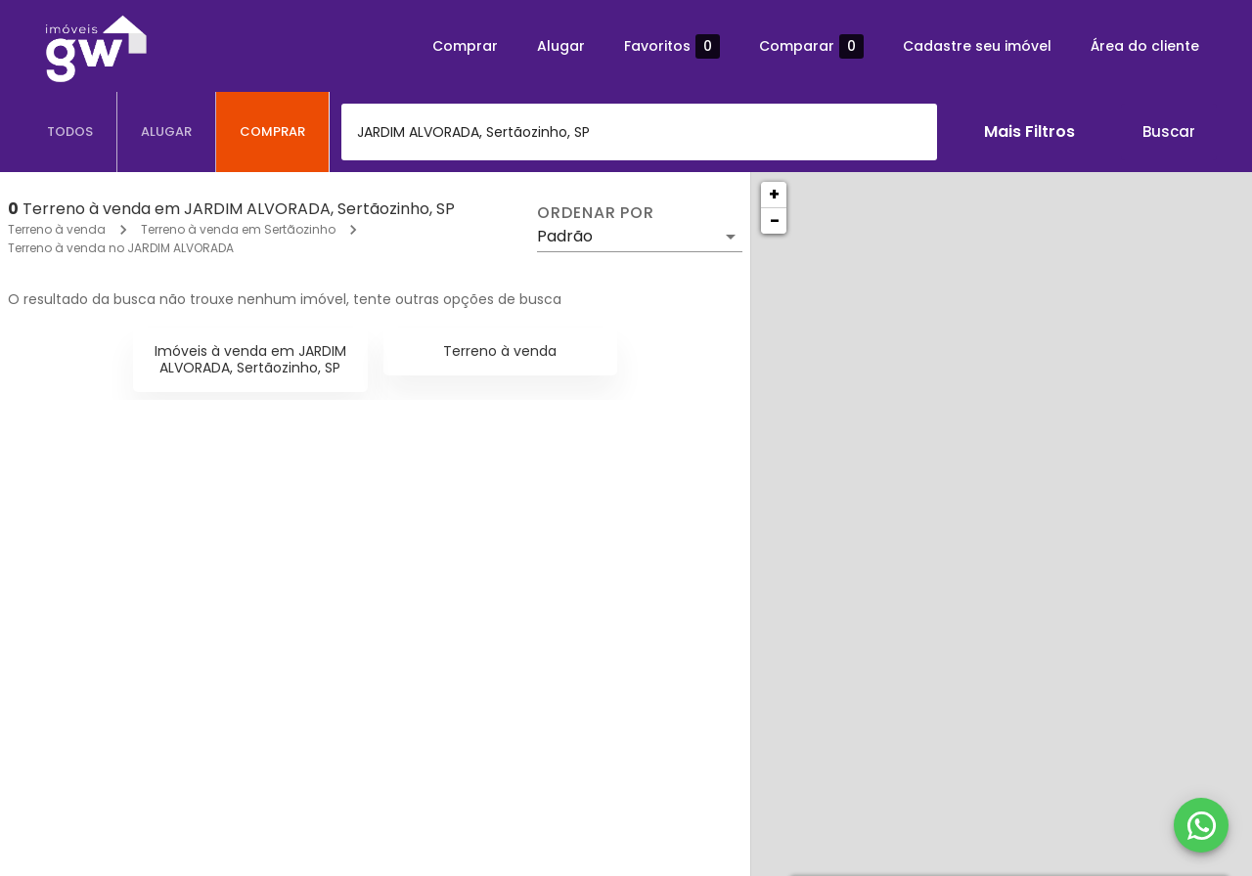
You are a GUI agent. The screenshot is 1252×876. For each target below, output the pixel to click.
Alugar (561, 46)
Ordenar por (595, 213)
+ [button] (774, 194)
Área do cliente (1145, 46)
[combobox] (639, 132)
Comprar (465, 46)
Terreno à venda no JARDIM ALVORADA (121, 248)
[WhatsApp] (1201, 825)
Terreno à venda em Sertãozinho (238, 229)
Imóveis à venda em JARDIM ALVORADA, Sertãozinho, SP (250, 359)
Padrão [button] (565, 236)
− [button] (775, 220)
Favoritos (672, 46)
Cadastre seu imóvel (977, 46)
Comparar (811, 46)
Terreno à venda (57, 229)
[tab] (70, 132)
